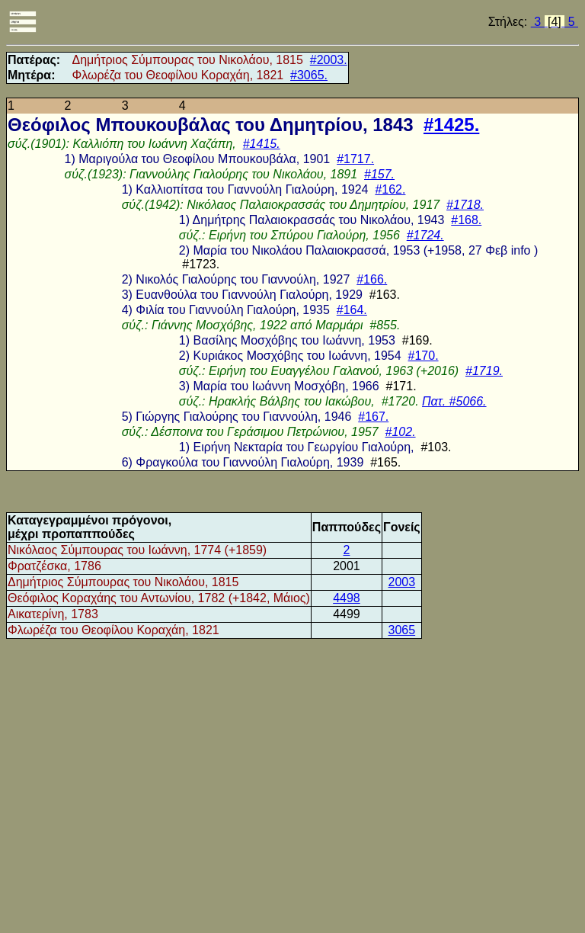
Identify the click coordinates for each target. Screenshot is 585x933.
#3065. (309, 75)
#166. (371, 279)
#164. (352, 309)
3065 (402, 630)
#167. (373, 416)
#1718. (465, 204)
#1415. (261, 143)
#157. (379, 174)
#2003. (328, 59)
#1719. (484, 370)
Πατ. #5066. (454, 401)
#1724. (425, 235)
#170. (423, 355)
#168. (466, 219)
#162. (390, 189)
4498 (346, 598)
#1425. (451, 124)
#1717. (355, 158)
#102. (400, 431)
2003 (402, 582)
